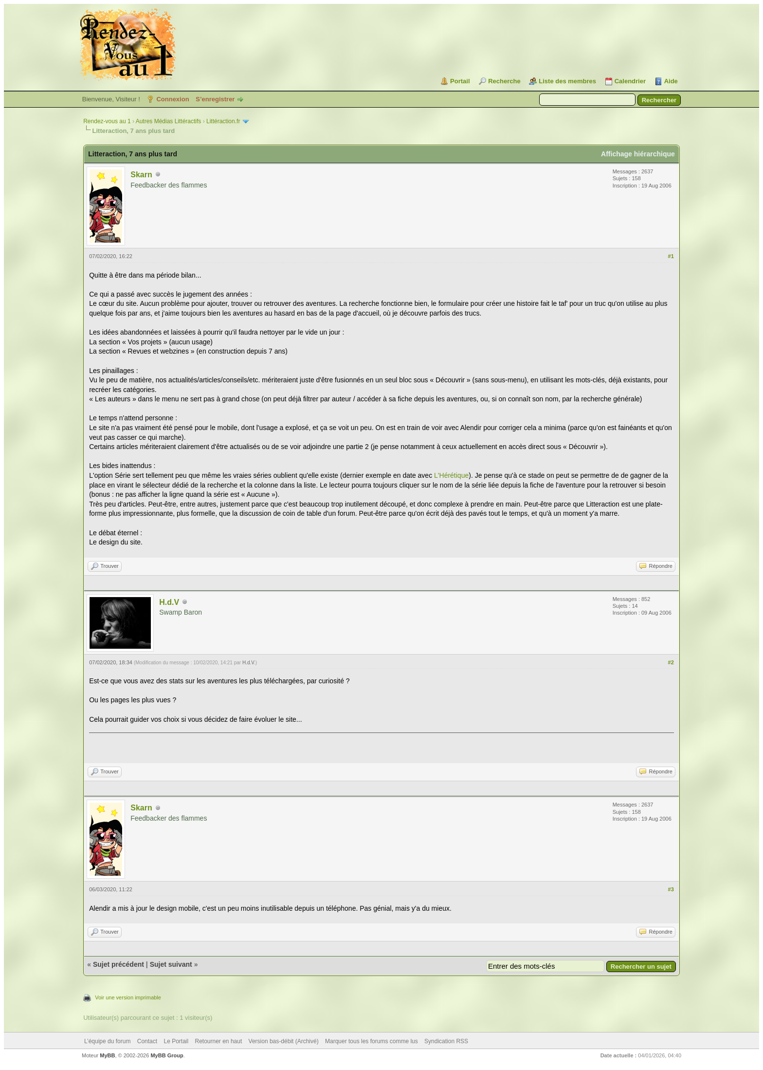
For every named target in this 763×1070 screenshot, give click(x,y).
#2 (671, 662)
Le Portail (176, 1041)
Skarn (141, 174)
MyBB (107, 1055)
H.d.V (169, 602)
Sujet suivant (171, 964)
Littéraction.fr (223, 121)
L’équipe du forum (107, 1041)
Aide (671, 81)
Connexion (172, 99)
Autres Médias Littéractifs (168, 121)
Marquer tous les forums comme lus (371, 1041)
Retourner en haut (218, 1041)
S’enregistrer (215, 99)
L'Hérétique (451, 475)
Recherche (504, 81)
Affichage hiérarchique (638, 154)
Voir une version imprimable (128, 997)
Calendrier (630, 81)
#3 (671, 889)
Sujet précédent (118, 964)
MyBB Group (166, 1055)
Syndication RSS (446, 1041)
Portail (460, 81)
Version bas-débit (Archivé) (284, 1041)
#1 (671, 256)
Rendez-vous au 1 (106, 121)
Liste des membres (567, 81)
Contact (147, 1041)
